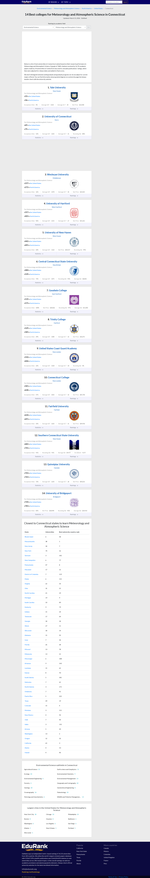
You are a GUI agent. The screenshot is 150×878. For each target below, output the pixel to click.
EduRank (84, 18)
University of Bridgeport (56, 493)
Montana (28, 710)
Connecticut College (56, 377)
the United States (34, 96)
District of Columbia (31, 574)
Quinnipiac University (57, 464)
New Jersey (28, 546)
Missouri (28, 649)
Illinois (27, 626)
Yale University (57, 87)
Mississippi (28, 659)
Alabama (28, 635)
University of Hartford (57, 203)
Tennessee (28, 616)
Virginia (27, 584)
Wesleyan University (57, 174)
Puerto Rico (28, 696)
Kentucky (28, 607)
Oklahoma (28, 691)
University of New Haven (56, 232)
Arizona (27, 729)
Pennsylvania (29, 565)
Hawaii (27, 752)
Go (89, 27)
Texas (27, 701)
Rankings (74, 109)
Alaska (27, 748)
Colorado (28, 705)
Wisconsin (28, 630)
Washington (29, 734)
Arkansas (28, 663)
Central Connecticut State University (56, 261)
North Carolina (30, 593)
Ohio (26, 588)
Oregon (27, 738)
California (28, 743)
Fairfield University (57, 406)
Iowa (26, 640)
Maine (27, 579)
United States (98, 8)
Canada (106, 848)
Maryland (28, 569)
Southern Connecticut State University (57, 435)
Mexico (106, 851)
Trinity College (57, 319)
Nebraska (28, 682)
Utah (26, 720)
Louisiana (28, 668)
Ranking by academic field (56, 23)
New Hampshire (30, 560)
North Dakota (29, 687)
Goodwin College (57, 290)
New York (28, 551)
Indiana (27, 612)
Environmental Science (44, 8)
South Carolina (29, 602)
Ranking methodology (31, 872)
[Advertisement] (38, 47)
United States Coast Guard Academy (57, 348)
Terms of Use (112, 877)
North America (87, 8)
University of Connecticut (56, 116)
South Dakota (29, 677)
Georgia (27, 621)
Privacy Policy (123, 877)
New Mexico (29, 715)
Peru (105, 863)
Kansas (27, 673)
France (106, 860)
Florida (27, 645)
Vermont (27, 555)
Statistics (39, 109)
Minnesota (28, 654)
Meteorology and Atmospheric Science (66, 8)
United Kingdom (109, 857)
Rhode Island (29, 537)
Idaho (26, 724)
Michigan (28, 598)
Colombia (107, 854)
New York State (81, 851)
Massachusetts (30, 541)
